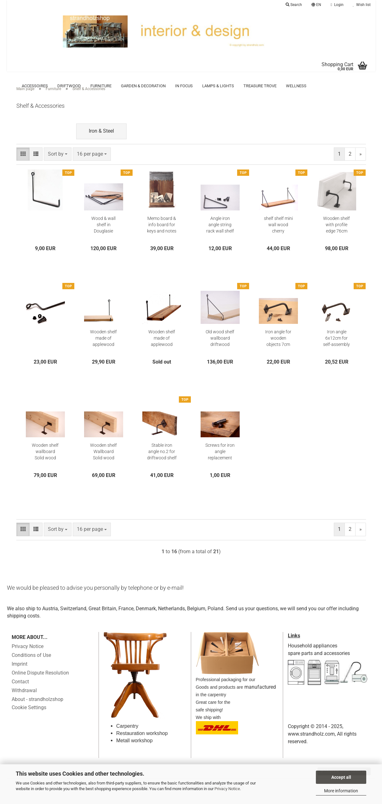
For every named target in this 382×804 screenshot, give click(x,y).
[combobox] (57, 163)
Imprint (19, 673)
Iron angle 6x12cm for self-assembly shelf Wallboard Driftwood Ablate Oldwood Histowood (336, 348)
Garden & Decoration (143, 85)
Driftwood (69, 85)
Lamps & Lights (218, 85)
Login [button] (337, 5)
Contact (20, 691)
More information (341, 790)
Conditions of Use (31, 665)
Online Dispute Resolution (40, 682)
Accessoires (35, 85)
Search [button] (294, 5)
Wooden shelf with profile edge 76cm (336, 234)
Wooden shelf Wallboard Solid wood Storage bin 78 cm (103, 461)
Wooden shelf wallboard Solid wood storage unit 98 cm (45, 461)
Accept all (341, 777)
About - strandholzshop (37, 709)
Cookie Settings (29, 717)
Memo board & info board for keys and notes (161, 234)
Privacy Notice (227, 788)
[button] (316, 4)
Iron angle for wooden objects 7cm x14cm (278, 348)
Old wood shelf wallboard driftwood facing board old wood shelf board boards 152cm (220, 348)
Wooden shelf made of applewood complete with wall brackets (161, 348)
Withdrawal (24, 700)
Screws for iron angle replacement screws (220, 461)
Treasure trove (260, 85)
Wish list (362, 5)
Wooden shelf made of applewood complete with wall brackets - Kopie (103, 348)
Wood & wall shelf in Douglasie (103, 234)
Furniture (100, 85)
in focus (184, 85)
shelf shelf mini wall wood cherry (278, 234)
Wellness (296, 85)
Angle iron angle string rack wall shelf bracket (220, 234)
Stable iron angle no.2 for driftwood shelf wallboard (162, 461)
